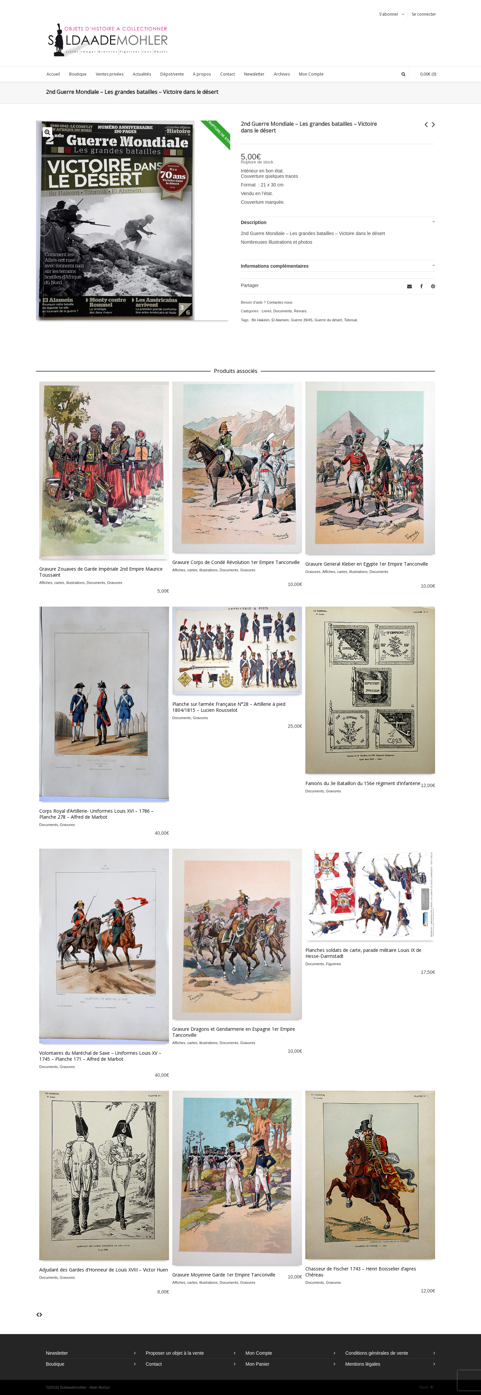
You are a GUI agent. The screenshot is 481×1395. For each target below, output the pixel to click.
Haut (426, 1387)
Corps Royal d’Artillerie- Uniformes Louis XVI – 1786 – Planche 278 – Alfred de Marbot (96, 814)
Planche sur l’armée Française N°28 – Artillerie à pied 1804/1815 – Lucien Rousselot (228, 707)
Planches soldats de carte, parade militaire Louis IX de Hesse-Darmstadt (363, 953)
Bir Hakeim (260, 320)
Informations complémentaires (275, 266)
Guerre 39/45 (301, 320)
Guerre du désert (328, 320)
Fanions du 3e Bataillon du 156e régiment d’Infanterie (362, 783)
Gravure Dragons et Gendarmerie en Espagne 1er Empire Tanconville (233, 1032)
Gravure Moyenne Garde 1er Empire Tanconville (223, 1274)
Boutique (55, 1364)
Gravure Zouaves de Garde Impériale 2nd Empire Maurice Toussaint (101, 572)
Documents (282, 311)
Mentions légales (362, 1364)
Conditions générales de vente (376, 1353)
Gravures (114, 583)
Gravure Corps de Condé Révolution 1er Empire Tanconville (236, 562)
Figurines (333, 964)
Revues (300, 311)
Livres (266, 311)
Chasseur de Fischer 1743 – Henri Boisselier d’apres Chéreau (360, 1271)
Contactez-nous (279, 302)
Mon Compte (258, 1353)
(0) (424, 74)
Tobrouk (350, 320)
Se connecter (424, 14)
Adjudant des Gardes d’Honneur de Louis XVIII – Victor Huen (103, 1269)
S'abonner (389, 14)
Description (253, 222)
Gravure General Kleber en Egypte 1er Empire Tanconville (366, 564)
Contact (154, 1364)
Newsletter (57, 1353)
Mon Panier (257, 1364)
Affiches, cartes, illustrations (61, 583)
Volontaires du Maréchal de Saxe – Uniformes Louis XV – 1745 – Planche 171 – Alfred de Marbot (100, 1056)
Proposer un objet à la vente (175, 1353)
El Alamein (280, 320)
